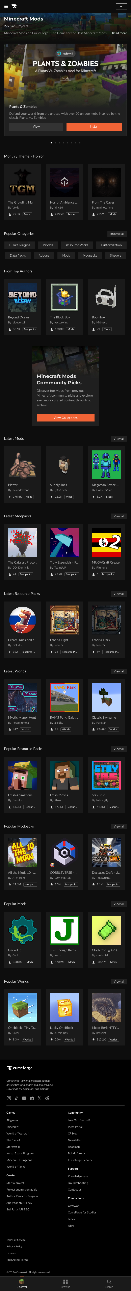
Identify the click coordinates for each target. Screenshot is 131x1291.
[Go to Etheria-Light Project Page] (64, 630)
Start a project (15, 1183)
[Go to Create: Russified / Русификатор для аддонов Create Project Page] (22, 630)
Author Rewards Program (22, 1196)
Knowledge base (78, 1176)
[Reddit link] (47, 1098)
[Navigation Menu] (6, 6)
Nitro (71, 1226)
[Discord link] (31, 1098)
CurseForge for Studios (82, 1212)
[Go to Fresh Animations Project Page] (22, 785)
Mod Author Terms (17, 1260)
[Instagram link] (8, 1098)
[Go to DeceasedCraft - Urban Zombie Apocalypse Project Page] (106, 862)
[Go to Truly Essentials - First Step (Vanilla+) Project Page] (64, 552)
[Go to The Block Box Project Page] (64, 307)
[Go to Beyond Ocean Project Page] (22, 307)
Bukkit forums (76, 1153)
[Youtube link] (24, 1098)
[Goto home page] (14, 6)
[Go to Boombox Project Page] (106, 307)
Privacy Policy (14, 1246)
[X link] (39, 1098)
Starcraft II (13, 1147)
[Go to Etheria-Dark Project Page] (106, 630)
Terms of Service (16, 1240)
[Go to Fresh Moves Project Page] (64, 785)
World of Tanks (15, 1166)
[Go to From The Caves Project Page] (106, 192)
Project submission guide (21, 1189)
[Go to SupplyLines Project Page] (64, 474)
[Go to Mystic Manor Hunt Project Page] (22, 707)
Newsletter (74, 1140)
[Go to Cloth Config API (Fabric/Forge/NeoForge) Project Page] (106, 940)
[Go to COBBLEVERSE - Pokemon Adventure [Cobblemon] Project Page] (64, 862)
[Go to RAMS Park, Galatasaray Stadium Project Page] (64, 707)
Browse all (117, 234)
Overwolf (73, 1206)
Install (94, 126)
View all (119, 439)
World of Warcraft (17, 1133)
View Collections (66, 417)
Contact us (74, 1189)
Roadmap (74, 1147)
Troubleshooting (78, 1183)
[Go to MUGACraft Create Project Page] (106, 552)
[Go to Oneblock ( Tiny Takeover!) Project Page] (22, 1017)
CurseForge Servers (80, 1160)
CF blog (72, 1133)
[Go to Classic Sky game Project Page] (106, 707)
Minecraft (12, 1127)
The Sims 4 (13, 1140)
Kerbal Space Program (20, 1153)
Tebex (71, 1219)
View (36, 126)
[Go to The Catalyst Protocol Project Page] (22, 552)
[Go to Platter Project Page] (22, 474)
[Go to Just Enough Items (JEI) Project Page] (64, 940)
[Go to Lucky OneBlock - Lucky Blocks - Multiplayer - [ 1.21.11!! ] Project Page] (64, 1017)
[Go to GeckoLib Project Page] (22, 940)
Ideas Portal (75, 1127)
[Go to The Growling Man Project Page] (22, 192)
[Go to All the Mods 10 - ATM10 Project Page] (22, 862)
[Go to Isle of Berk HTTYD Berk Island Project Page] (106, 1017)
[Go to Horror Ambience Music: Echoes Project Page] (64, 192)
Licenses (11, 1253)
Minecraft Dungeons (19, 1160)
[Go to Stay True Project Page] (106, 785)
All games (12, 1120)
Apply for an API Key (19, 1203)
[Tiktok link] (16, 1098)
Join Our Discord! (79, 1120)
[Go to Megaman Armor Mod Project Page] (106, 474)
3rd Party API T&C (17, 1209)
